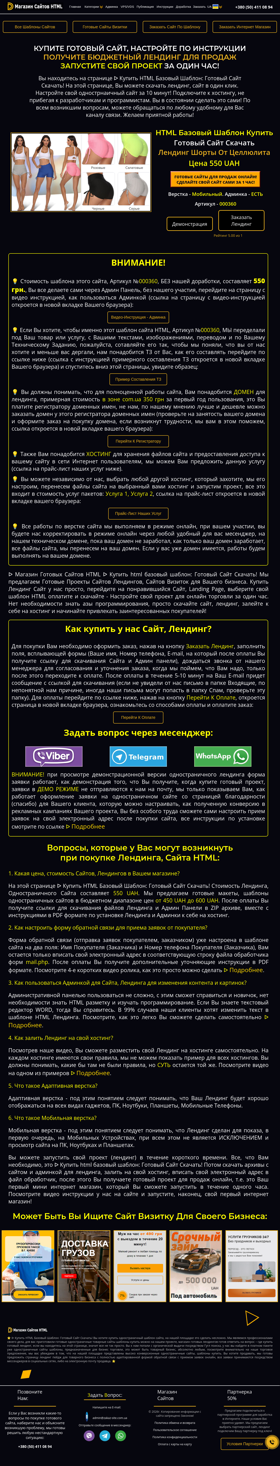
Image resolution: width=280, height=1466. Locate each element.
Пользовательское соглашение (174, 1430)
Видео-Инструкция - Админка (138, 317)
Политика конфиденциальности (175, 1437)
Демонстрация (189, 223)
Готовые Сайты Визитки (105, 27)
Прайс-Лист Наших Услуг (138, 513)
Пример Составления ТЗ (138, 379)
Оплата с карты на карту (175, 1444)
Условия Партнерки (244, 1444)
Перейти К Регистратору (138, 441)
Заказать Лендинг (241, 220)
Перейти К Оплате (138, 717)
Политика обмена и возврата (174, 1423)
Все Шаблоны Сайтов (35, 27)
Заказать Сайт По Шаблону (174, 27)
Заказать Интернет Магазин (245, 27)
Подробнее (88, 826)
